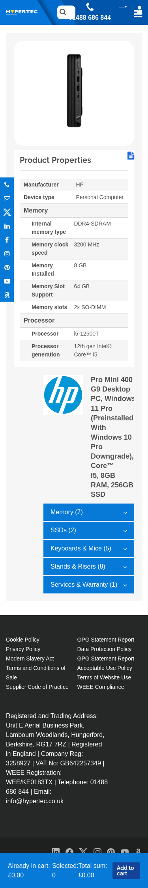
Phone (7, 184)
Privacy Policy (23, 649)
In (7, 226)
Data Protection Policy (104, 649)
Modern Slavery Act (30, 658)
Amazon (7, 295)
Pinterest (7, 267)
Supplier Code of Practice (37, 687)
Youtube (7, 281)
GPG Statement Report (106, 639)
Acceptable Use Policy (104, 668)
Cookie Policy (22, 639)
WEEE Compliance (100, 687)
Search (61, 12)
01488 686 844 (90, 18)
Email (7, 198)
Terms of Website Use (104, 677)
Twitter (7, 212)
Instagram (7, 253)
